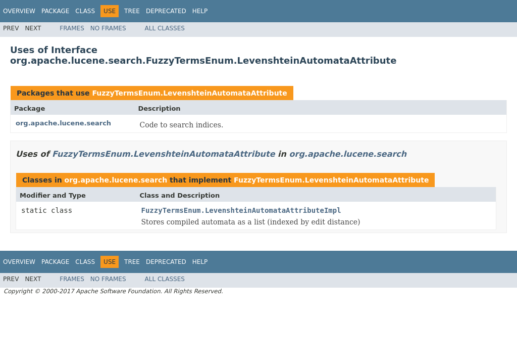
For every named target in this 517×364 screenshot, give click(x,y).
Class (85, 11)
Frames (72, 28)
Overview (19, 11)
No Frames (108, 28)
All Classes (165, 28)
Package (55, 11)
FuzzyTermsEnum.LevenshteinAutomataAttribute (189, 93)
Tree (132, 11)
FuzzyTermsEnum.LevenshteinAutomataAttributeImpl (241, 210)
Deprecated (166, 11)
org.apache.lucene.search (63, 123)
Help (200, 11)
